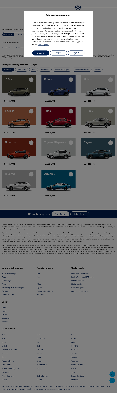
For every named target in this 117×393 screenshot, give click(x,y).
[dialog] (58, 196)
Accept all (40, 53)
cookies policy (43, 44)
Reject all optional (76, 53)
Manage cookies (58, 53)
